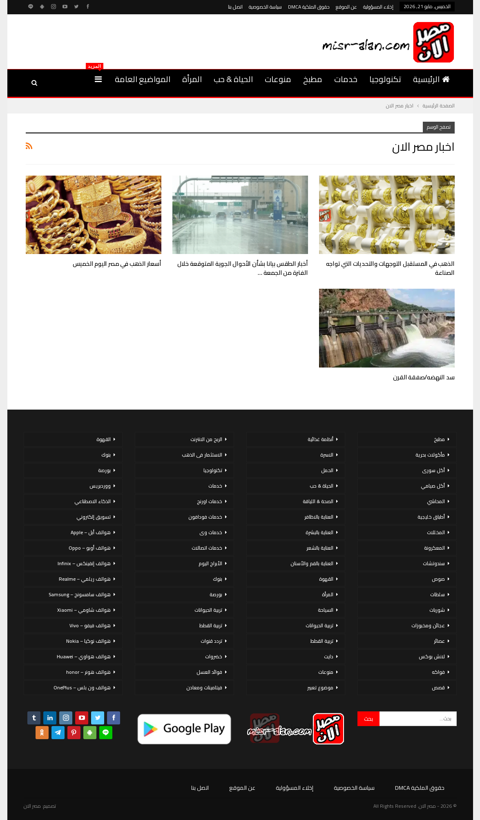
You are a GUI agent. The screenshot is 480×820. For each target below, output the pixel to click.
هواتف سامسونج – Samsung (80, 594)
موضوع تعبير (320, 687)
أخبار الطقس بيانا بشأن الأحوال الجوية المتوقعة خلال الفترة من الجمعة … (242, 268)
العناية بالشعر (319, 548)
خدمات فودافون (205, 516)
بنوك (217, 579)
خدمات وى (210, 532)
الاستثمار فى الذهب (202, 454)
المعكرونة (434, 548)
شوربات (437, 610)
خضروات (213, 656)
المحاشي (436, 501)
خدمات (345, 79)
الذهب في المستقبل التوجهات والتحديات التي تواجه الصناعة (390, 268)
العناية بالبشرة (319, 532)
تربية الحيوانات (319, 625)
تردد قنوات (211, 641)
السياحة (325, 610)
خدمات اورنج (209, 501)
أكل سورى (433, 470)
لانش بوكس (432, 656)
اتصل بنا (235, 6)
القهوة (326, 579)
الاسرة (326, 454)
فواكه (438, 672)
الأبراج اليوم (210, 563)
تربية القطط (321, 641)
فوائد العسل (209, 672)
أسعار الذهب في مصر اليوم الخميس (117, 264)
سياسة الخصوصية (265, 6)
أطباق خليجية (431, 516)
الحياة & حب (233, 79)
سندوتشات (434, 563)
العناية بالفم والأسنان (311, 563)
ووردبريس (100, 485)
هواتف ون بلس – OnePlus (82, 687)
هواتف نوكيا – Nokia (88, 641)
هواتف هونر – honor (88, 672)
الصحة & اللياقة (318, 501)
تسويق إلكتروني (93, 516)
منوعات (278, 79)
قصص (438, 687)
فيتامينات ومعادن (204, 687)
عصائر (439, 641)
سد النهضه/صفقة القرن (423, 377)
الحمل (327, 470)
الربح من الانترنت (206, 439)
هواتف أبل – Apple (91, 532)
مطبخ (312, 79)
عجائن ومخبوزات (428, 625)
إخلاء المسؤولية (378, 6)
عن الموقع (346, 6)
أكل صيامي (433, 485)
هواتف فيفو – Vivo (90, 625)
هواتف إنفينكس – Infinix (84, 563)
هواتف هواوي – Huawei (84, 656)
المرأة (192, 79)
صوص (438, 579)
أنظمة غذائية (320, 439)
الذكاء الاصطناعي (92, 501)
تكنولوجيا (385, 79)
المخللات (436, 532)
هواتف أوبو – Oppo (90, 548)
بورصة (216, 594)
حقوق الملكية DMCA (309, 6)
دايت (328, 656)
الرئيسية (431, 79)
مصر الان (32, 806)
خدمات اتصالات (207, 548)
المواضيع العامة (142, 79)
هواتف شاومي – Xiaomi (84, 610)
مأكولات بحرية (430, 454)
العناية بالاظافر (318, 516)
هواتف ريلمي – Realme (85, 579)
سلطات (437, 594)
